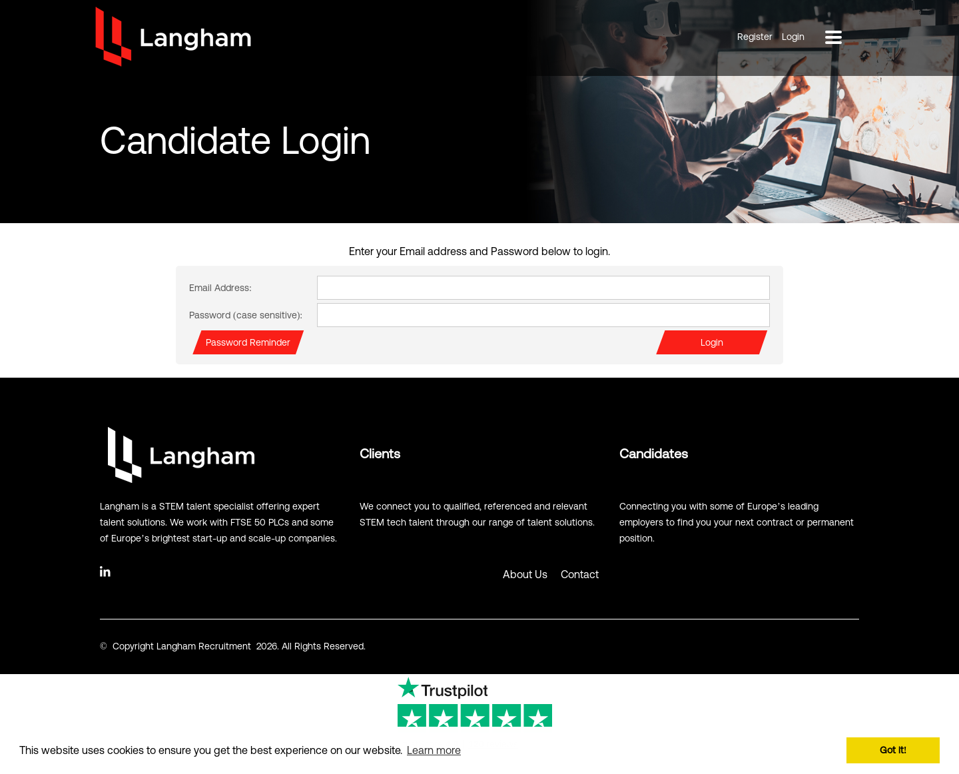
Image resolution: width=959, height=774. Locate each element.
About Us (525, 574)
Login (793, 36)
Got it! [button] (893, 750)
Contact (580, 574)
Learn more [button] (434, 750)
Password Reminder (248, 342)
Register (755, 36)
